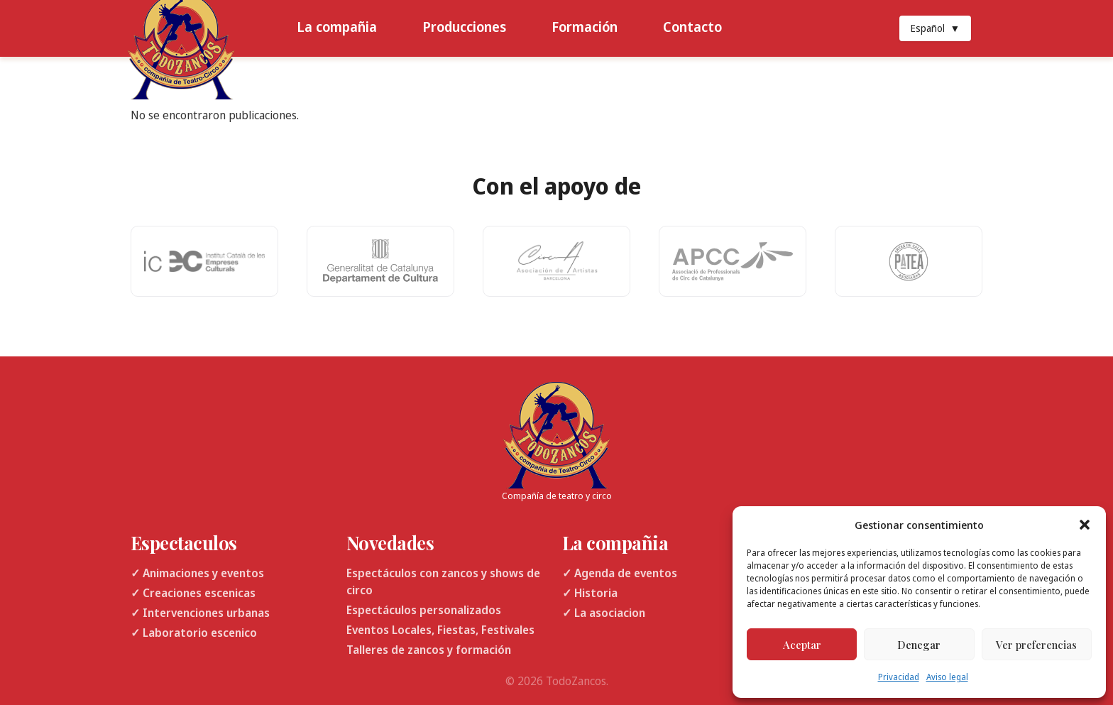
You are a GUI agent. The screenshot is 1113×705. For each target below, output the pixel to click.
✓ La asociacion (603, 613)
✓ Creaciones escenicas (193, 593)
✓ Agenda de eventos (619, 573)
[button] (1085, 525)
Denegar (919, 645)
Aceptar (802, 645)
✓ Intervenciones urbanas (200, 613)
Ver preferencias (1036, 645)
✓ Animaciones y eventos (197, 573)
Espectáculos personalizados (423, 610)
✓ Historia (590, 593)
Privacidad (898, 677)
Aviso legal (947, 677)
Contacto (692, 26)
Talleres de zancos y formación (428, 649)
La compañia (337, 26)
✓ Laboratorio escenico (194, 632)
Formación (585, 26)
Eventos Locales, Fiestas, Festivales (440, 630)
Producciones (464, 26)
